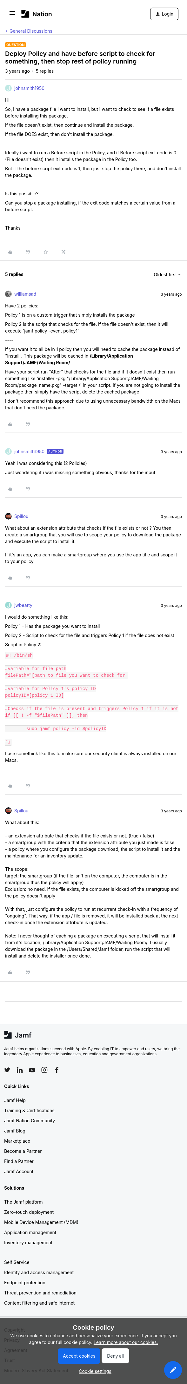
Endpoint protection (24, 1282)
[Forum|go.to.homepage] (36, 14)
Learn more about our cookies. (126, 1342)
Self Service (17, 1262)
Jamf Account (18, 1171)
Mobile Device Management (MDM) (41, 1222)
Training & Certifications (29, 1110)
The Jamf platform (23, 1202)
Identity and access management (39, 1272)
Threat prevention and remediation (40, 1292)
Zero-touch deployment (29, 1212)
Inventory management (28, 1242)
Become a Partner (23, 1151)
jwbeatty (23, 605)
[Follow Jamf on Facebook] (57, 1070)
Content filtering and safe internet (39, 1303)
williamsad (25, 294)
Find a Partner (19, 1161)
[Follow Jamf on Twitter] (7, 1069)
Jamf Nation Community (29, 1120)
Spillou (21, 516)
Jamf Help (15, 1100)
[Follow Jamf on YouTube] (32, 1070)
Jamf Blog (14, 1130)
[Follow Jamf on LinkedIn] (20, 1070)
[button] (12, 15)
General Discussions (31, 31)
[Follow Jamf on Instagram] (44, 1070)
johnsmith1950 (29, 88)
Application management (30, 1232)
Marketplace (17, 1141)
